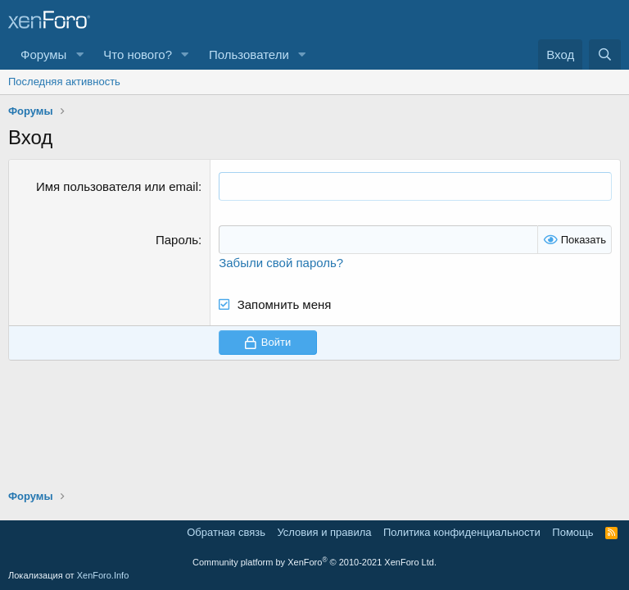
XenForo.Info (103, 575)
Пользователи (249, 54)
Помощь (572, 532)
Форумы (43, 54)
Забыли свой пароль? (281, 263)
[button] (79, 54)
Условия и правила (324, 532)
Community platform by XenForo (314, 562)
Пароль (177, 240)
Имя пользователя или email (117, 186)
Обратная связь (226, 532)
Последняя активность (64, 81)
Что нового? (137, 54)
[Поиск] (605, 54)
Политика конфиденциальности (462, 532)
